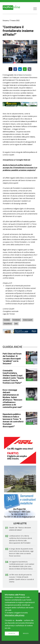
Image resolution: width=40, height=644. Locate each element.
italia (16, 323)
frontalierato (16, 320)
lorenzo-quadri (27, 320)
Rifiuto (26, 633)
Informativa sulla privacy (14, 615)
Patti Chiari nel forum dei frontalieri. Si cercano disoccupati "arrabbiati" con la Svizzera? (12, 359)
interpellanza (8, 323)
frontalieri (7, 320)
